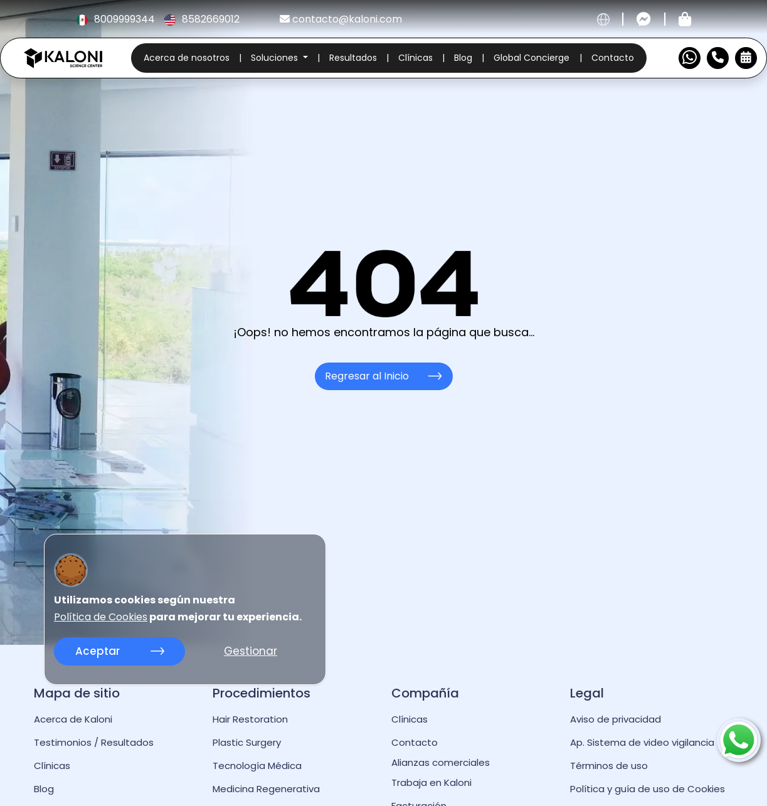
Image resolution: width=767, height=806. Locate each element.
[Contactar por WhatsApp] (689, 58)
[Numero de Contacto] (718, 58)
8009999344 (116, 19)
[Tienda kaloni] (685, 20)
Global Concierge (531, 57)
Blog (463, 57)
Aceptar (119, 651)
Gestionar (250, 651)
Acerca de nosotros (187, 57)
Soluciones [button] (275, 57)
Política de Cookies (100, 617)
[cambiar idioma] (603, 19)
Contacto (612, 57)
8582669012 (202, 19)
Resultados (353, 57)
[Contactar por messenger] (644, 20)
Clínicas (415, 57)
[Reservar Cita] (746, 58)
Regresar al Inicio (384, 376)
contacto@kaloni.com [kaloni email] (341, 19)
